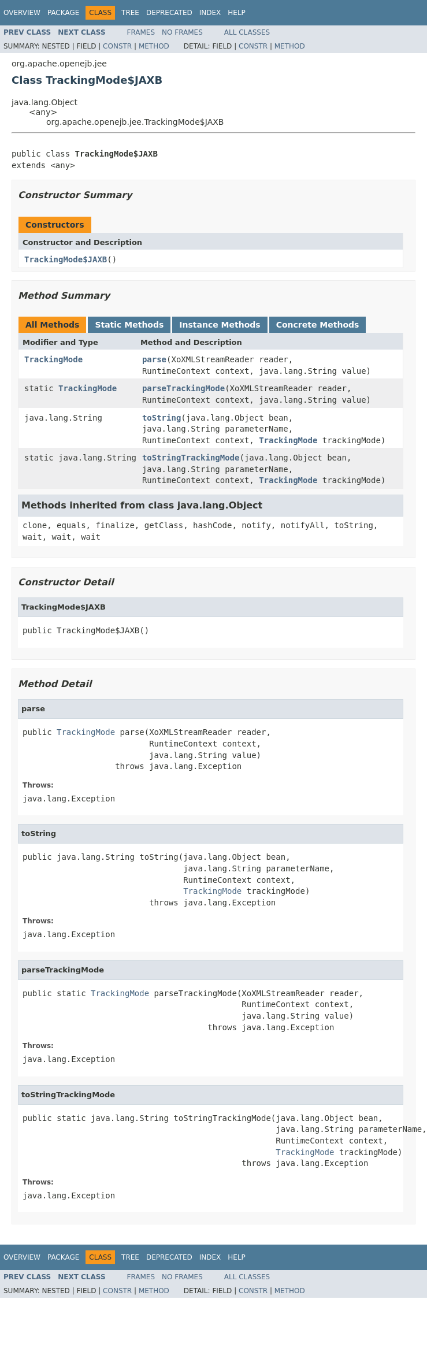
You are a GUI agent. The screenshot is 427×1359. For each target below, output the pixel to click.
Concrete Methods (317, 324)
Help (237, 13)
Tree (130, 13)
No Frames (182, 32)
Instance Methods (219, 324)
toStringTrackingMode (191, 457)
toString (161, 417)
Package (63, 13)
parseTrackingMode (183, 388)
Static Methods (129, 324)
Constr (117, 46)
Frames (141, 32)
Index (210, 13)
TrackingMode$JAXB (65, 259)
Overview (21, 13)
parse (154, 359)
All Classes (247, 32)
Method (154, 46)
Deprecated (169, 13)
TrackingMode (53, 359)
